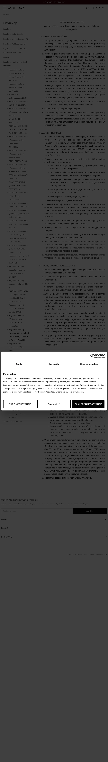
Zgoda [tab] (19, 364)
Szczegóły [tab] (54, 364)
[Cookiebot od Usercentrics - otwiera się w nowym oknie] (92, 356)
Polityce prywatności (65, 385)
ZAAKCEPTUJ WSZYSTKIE (88, 404)
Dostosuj (54, 404)
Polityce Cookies (88, 385)
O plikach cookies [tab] (89, 364)
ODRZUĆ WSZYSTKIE (20, 404)
